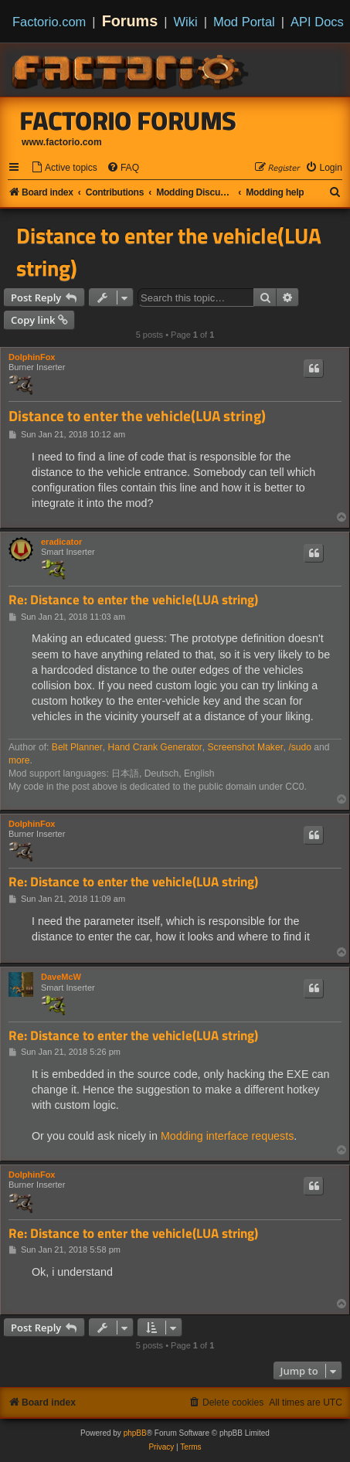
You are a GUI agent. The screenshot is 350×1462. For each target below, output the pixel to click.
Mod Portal (244, 22)
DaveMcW (61, 976)
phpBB (135, 1433)
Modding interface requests (227, 1136)
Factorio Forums (128, 120)
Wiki (186, 22)
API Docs (317, 22)
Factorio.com (49, 22)
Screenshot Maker (246, 747)
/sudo (299, 747)
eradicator (61, 541)
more (19, 760)
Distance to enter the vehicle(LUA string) (168, 251)
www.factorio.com (62, 142)
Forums (130, 20)
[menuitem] (64, 168)
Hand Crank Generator (154, 747)
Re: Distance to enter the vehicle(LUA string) (133, 600)
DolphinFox (32, 357)
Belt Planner (77, 747)
